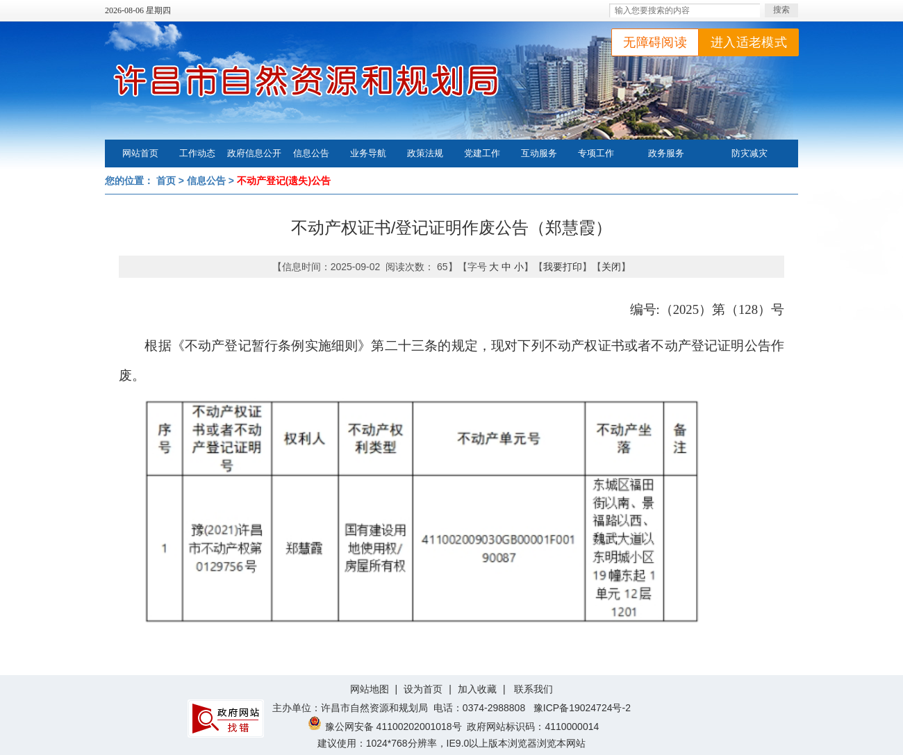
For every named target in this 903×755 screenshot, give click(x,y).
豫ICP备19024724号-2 (582, 707)
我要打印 (562, 266)
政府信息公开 (254, 153)
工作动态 (197, 153)
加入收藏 (477, 689)
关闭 (611, 266)
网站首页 (140, 153)
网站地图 (369, 689)
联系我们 (533, 689)
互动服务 (539, 153)
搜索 (781, 10)
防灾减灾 (749, 153)
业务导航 (368, 153)
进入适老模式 (749, 42)
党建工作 (482, 153)
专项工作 (596, 153)
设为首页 (423, 689)
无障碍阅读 (655, 42)
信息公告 (311, 153)
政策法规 (425, 153)
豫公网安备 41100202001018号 (385, 726)
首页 (166, 180)
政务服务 (666, 153)
